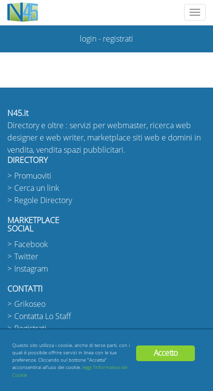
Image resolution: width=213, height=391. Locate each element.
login (88, 39)
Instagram (31, 269)
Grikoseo (30, 304)
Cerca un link (36, 188)
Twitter (26, 256)
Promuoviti (32, 176)
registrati (118, 39)
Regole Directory (43, 200)
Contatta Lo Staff (42, 316)
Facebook (31, 244)
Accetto (165, 353)
